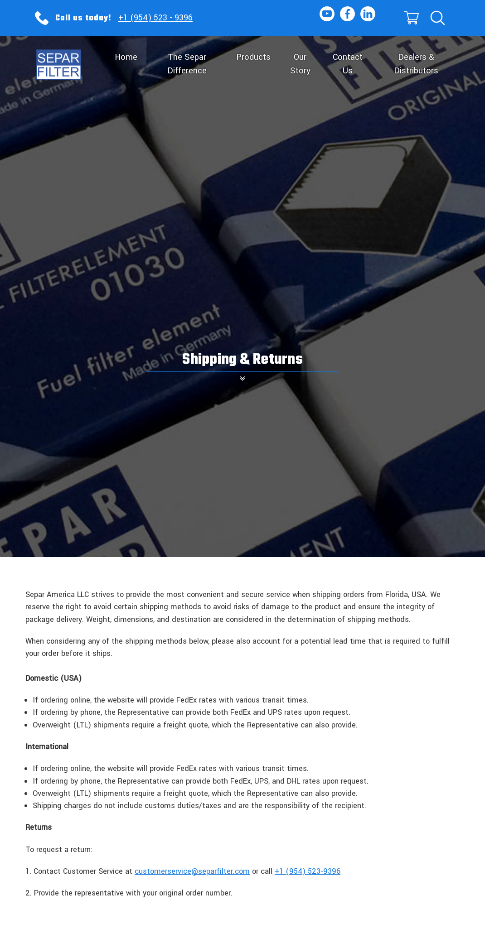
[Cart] (411, 18)
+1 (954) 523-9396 (307, 871)
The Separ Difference (187, 64)
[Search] (437, 18)
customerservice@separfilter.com (192, 871)
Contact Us (348, 64)
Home (126, 57)
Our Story (300, 64)
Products (253, 57)
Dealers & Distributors (416, 64)
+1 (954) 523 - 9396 (155, 18)
